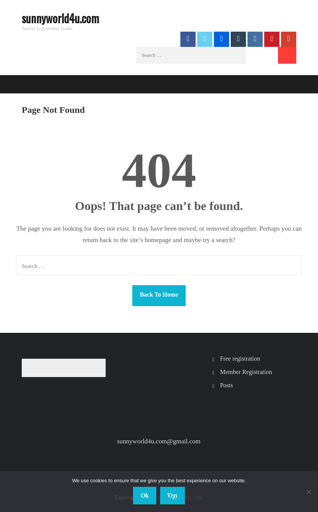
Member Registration (246, 372)
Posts (226, 385)
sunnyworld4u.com (60, 18)
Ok (145, 495)
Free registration (240, 358)
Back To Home (159, 294)
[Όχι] (308, 492)
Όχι (172, 495)
